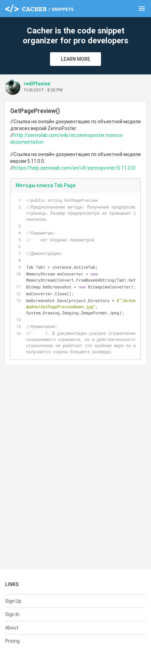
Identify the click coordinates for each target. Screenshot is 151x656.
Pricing (12, 641)
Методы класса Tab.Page (46, 185)
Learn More (75, 59)
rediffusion (37, 84)
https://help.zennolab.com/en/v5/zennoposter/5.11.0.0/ (75, 168)
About (11, 628)
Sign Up (13, 601)
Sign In (12, 614)
